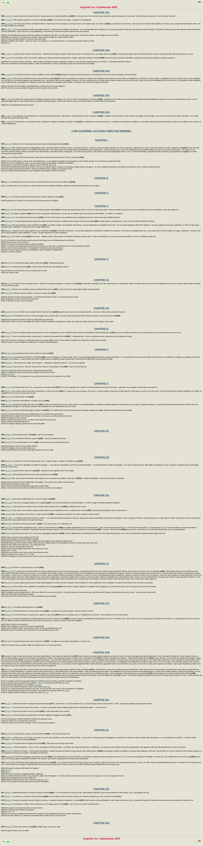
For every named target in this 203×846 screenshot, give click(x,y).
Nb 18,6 (8, 656)
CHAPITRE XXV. (101, 95)
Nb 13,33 (8, 474)
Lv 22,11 (8, 16)
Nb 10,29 (8, 363)
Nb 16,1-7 (8, 607)
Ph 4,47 (65, 683)
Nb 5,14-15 (9, 221)
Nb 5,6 (7, 210)
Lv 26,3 (8, 116)
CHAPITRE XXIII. (101, 50)
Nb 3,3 (7, 182)
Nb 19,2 (8, 704)
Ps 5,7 (45, 692)
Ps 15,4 (66, 691)
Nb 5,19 (8, 231)
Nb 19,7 (8, 707)
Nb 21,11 (8, 804)
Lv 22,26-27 (9, 24)
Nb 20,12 (8, 738)
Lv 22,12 (8, 20)
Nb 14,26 (8, 518)
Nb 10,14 (8, 353)
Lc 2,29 (44, 780)
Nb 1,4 (7, 144)
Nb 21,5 (8, 793)
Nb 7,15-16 (9, 293)
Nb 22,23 (8, 827)
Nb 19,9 (8, 711)
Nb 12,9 (8, 438)
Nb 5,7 (7, 214)
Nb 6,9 (7, 267)
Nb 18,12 (8, 669)
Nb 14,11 (8, 507)
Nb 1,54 (8, 157)
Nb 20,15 (8, 743)
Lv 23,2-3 (8, 54)
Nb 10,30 (8, 367)
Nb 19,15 (8, 715)
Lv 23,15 (8, 58)
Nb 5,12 (8, 217)
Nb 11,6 (8, 391)
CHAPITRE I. (101, 140)
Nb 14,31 (8, 528)
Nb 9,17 (8, 336)
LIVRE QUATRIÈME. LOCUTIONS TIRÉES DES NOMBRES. (101, 131)
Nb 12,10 (8, 442)
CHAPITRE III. (101, 178)
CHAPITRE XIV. (101, 495)
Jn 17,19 (8, 770)
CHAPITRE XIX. (101, 700)
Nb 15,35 (8, 587)
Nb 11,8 (8, 397)
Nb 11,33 (8, 410)
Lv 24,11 (8, 75)
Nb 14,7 (8, 499)
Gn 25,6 (38, 685)
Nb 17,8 (8, 641)
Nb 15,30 (8, 583)
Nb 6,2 (7, 263)
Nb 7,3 (7, 284)
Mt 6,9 (7, 43)
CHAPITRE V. (101, 206)
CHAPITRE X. (101, 349)
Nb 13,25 (8, 465)
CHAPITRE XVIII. (101, 652)
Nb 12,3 (8, 435)
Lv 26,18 (8, 122)
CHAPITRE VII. (101, 280)
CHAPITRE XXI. (101, 789)
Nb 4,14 (8, 197)
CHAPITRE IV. (101, 193)
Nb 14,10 (8, 503)
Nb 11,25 (8, 404)
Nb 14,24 (8, 510)
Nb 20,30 (8, 757)
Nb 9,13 (8, 333)
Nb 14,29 (8, 524)
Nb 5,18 (8, 225)
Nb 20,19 (8, 751)
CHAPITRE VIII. (101, 308)
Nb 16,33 (8, 611)
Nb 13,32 (8, 471)
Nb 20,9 (8, 734)
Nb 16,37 (8, 619)
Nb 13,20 (8, 461)
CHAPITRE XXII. (101, 12)
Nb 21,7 (8, 796)
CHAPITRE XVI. (101, 603)
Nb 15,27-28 (9, 571)
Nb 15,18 (8, 567)
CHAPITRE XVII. (101, 637)
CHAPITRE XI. (101, 383)
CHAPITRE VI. (101, 259)
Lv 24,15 (8, 78)
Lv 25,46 (8, 99)
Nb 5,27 (8, 236)
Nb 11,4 (8, 387)
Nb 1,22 (8, 148)
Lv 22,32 (8, 29)
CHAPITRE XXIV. (101, 71)
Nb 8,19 (8, 312)
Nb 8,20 (8, 316)
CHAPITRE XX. (101, 730)
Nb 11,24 (8, 401)
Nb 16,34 (8, 615)
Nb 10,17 (8, 357)
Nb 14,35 (8, 533)
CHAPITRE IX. (101, 329)
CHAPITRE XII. (101, 431)
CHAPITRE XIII (101, 457)
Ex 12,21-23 (9, 374)
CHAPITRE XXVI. (101, 112)
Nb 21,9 (8, 800)
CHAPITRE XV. (101, 564)
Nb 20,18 (8, 747)
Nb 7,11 (8, 289)
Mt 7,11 (47, 687)
